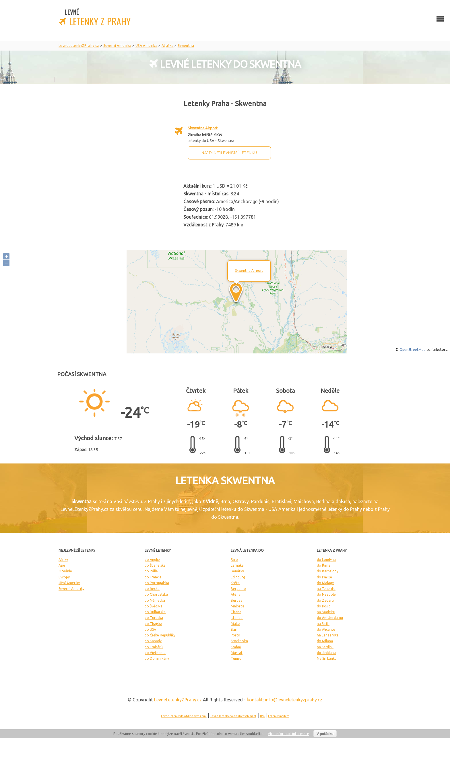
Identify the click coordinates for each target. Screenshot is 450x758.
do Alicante (326, 629)
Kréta (235, 583)
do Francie (153, 577)
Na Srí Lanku (327, 658)
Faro (234, 559)
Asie (62, 565)
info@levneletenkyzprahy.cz (293, 699)
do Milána (325, 641)
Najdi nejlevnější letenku (229, 153)
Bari (234, 629)
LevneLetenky (178, 699)
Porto (235, 635)
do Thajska (153, 624)
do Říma (323, 565)
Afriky (63, 559)
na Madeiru (326, 612)
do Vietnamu (155, 653)
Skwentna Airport (203, 128)
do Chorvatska (156, 594)
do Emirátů (154, 647)
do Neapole (326, 594)
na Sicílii (323, 624)
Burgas (236, 600)
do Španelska (155, 565)
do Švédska (153, 606)
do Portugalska (157, 583)
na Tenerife (326, 588)
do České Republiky (160, 635)
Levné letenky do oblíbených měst (233, 715)
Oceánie (65, 571)
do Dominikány (157, 658)
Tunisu (236, 658)
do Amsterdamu (330, 618)
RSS (262, 715)
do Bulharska (155, 612)
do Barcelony (327, 571)
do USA (150, 629)
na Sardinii (325, 647)
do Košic (323, 606)
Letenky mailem (278, 715)
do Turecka (154, 618)
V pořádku (325, 734)
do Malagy (325, 583)
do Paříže (324, 577)
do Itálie (151, 571)
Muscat (237, 653)
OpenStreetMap (412, 349)
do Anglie (152, 559)
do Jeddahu (326, 653)
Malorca (237, 606)
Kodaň (236, 647)
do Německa (155, 600)
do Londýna (326, 559)
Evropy (64, 577)
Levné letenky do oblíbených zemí (184, 715)
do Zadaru (325, 600)
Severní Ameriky (71, 588)
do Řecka (152, 588)
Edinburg (238, 577)
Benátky (237, 571)
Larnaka (237, 565)
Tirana (236, 612)
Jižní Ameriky (69, 583)
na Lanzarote (328, 635)
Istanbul (237, 618)
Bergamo (238, 588)
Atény (235, 594)
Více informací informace (288, 734)
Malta (235, 624)
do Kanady (153, 641)
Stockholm (239, 641)
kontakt (255, 699)
